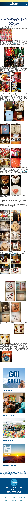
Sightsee (6, 499)
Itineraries (6, 498)
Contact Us (14, 500)
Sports (22, 499)
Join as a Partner (21, 498)
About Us (21, 500)
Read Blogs (6, 500)
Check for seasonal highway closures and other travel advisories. (14, 0)
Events (14, 497)
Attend (14, 499)
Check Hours (19, 488)
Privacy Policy (22, 501)
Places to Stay (6, 497)
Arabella (21, 208)
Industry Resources (22, 497)
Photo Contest (14, 498)
